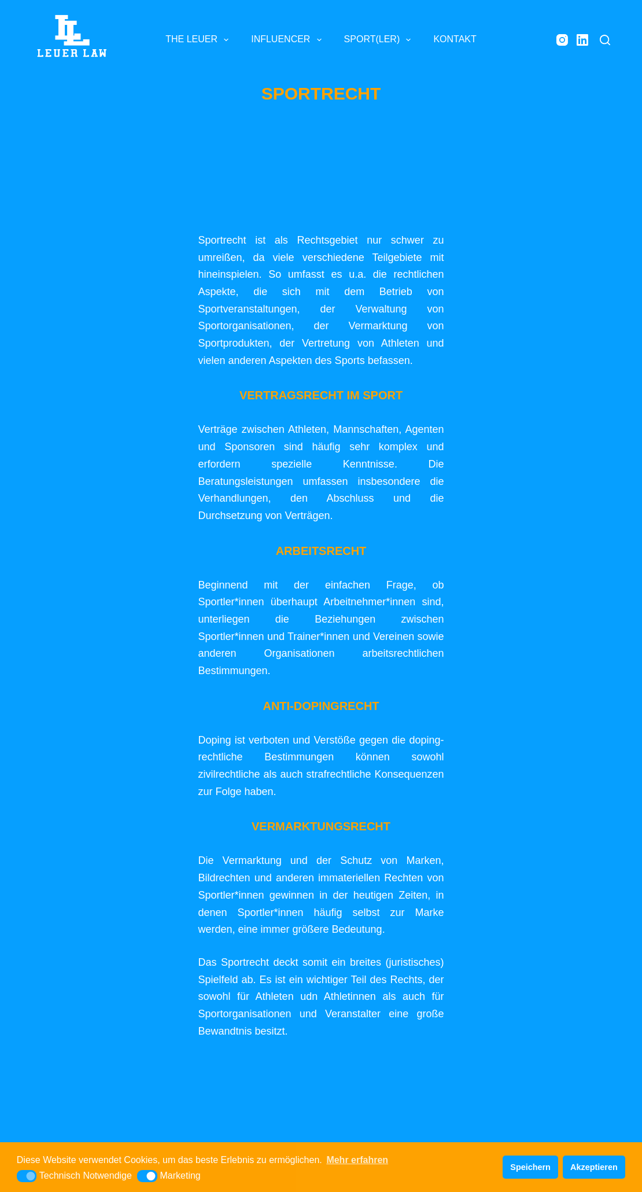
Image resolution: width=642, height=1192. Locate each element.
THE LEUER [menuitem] (199, 40)
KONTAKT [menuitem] (454, 39)
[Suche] (605, 40)
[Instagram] (562, 40)
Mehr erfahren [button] (357, 1160)
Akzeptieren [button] (594, 1167)
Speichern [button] (530, 1167)
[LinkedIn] (582, 40)
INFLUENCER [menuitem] (288, 40)
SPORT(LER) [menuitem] (380, 40)
